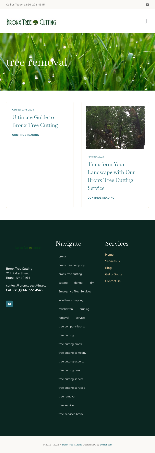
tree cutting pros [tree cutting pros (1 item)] (69, 370)
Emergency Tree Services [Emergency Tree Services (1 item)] (75, 291)
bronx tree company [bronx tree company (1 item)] (72, 265)
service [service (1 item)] (80, 318)
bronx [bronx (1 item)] (62, 256)
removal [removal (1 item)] (64, 318)
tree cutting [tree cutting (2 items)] (66, 335)
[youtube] (147, 4)
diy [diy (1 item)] (92, 282)
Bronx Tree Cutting (71, 444)
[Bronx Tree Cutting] (31, 17)
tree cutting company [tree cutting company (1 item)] (72, 353)
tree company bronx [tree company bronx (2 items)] (72, 326)
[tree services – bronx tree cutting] (115, 108)
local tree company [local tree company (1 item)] (71, 300)
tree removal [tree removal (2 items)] (67, 396)
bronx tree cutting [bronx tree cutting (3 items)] (70, 274)
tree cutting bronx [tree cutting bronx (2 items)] (70, 344)
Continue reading (25, 135)
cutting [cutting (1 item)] (63, 282)
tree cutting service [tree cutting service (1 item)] (71, 379)
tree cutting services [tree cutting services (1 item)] (72, 388)
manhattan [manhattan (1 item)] (66, 309)
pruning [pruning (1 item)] (84, 309)
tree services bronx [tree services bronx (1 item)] (71, 414)
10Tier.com (106, 444)
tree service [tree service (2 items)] (66, 405)
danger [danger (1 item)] (78, 282)
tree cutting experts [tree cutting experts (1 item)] (71, 361)
